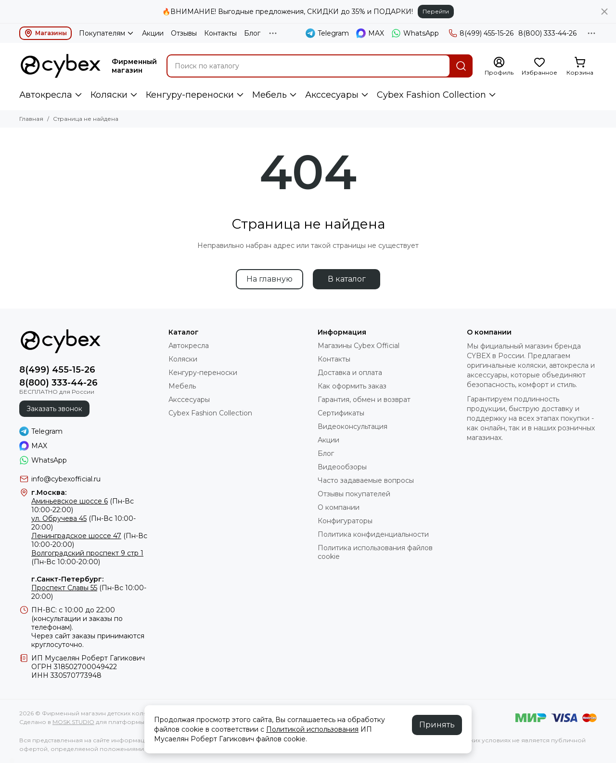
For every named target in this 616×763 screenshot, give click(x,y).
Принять (437, 724)
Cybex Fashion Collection (431, 95)
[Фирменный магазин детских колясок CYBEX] (60, 65)
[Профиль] (499, 66)
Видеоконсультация (352, 426)
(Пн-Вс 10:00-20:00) (87, 557)
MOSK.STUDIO (73, 721)
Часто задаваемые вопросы (366, 480)
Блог (252, 33)
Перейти (436, 11)
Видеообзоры (342, 467)
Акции (153, 33)
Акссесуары (332, 95)
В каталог (347, 279)
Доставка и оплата (350, 372)
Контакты (220, 33)
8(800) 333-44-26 (547, 33)
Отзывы (184, 33)
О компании (338, 507)
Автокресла (45, 95)
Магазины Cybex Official (358, 345)
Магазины (45, 33)
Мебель (269, 95)
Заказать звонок (54, 408)
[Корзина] (580, 66)
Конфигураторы (345, 521)
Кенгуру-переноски (190, 95)
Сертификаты (341, 413)
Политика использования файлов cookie (375, 552)
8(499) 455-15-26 (481, 33)
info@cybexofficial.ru (66, 479)
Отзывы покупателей (354, 494)
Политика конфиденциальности (373, 534)
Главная (31, 118)
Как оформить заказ (352, 386)
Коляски (109, 95)
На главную (269, 279)
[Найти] (461, 66)
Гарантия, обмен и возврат (364, 399)
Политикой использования (312, 729)
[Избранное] (539, 66)
